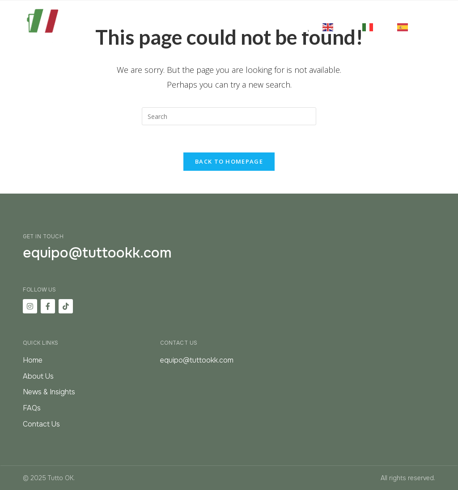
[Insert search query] (229, 116)
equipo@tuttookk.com (97, 253)
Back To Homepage (229, 161)
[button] (301, 27)
